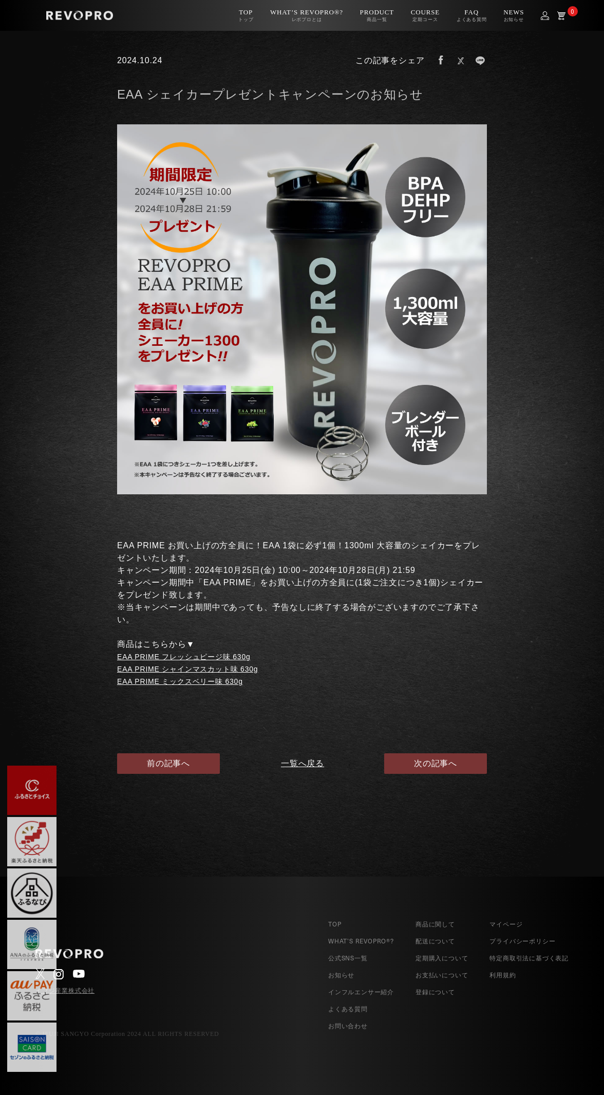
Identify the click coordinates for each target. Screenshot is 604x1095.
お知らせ (341, 975)
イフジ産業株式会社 (65, 990)
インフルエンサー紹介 (361, 992)
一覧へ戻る (302, 763)
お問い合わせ (348, 1026)
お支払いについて (442, 975)
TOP (334, 924)
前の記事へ (168, 763)
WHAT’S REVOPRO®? (361, 941)
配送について (435, 941)
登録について (435, 992)
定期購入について (442, 958)
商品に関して (435, 924)
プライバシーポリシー (522, 941)
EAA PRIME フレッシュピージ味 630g (184, 657)
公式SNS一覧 (348, 958)
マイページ (505, 924)
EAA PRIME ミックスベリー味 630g (180, 681)
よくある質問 (348, 1009)
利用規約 (502, 975)
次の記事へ (435, 763)
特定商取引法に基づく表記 (529, 958)
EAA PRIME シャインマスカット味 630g (187, 669)
